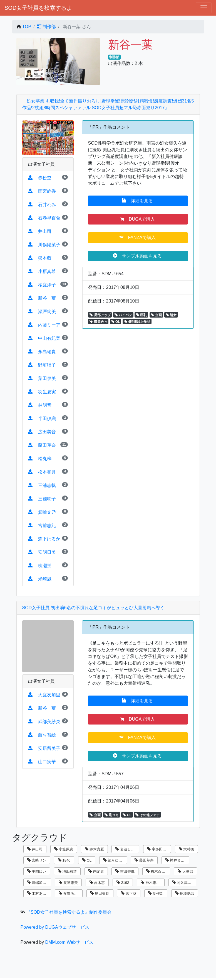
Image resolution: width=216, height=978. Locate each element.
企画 (156, 315)
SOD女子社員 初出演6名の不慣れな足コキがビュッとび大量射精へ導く (93, 607)
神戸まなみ (176, 860)
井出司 (35, 849)
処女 (171, 315)
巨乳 (141, 315)
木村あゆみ (38, 893)
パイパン (123, 315)
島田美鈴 (100, 893)
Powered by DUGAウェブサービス (55, 927)
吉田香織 (125, 871)
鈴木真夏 (94, 849)
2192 (122, 883)
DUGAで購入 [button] (138, 218)
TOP (26, 26)
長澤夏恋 (184, 893)
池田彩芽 (67, 871)
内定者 (96, 871)
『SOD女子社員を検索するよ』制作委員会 (68, 912)
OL (115, 322)
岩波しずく (126, 849)
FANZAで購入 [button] (138, 237)
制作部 (46, 26)
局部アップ (100, 315)
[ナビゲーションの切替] (204, 7)
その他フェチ (147, 815)
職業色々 (98, 322)
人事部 (185, 871)
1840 (64, 860)
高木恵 (97, 883)
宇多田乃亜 (158, 849)
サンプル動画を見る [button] (138, 255)
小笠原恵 (63, 849)
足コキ (112, 815)
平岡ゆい (36, 871)
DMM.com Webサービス (69, 942)
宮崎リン (36, 860)
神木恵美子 (152, 883)
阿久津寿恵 (183, 883)
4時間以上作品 (137, 322)
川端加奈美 (38, 883)
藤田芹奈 (144, 860)
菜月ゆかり (114, 860)
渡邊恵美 (68, 883)
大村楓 (186, 849)
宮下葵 (128, 893)
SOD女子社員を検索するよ (38, 8)
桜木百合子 (157, 871)
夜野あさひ (70, 893)
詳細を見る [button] (138, 200)
